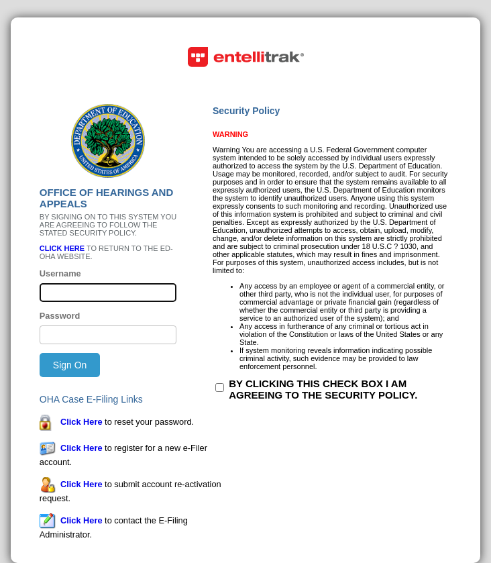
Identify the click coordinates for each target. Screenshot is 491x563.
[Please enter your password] (108, 334)
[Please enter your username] (108, 292)
